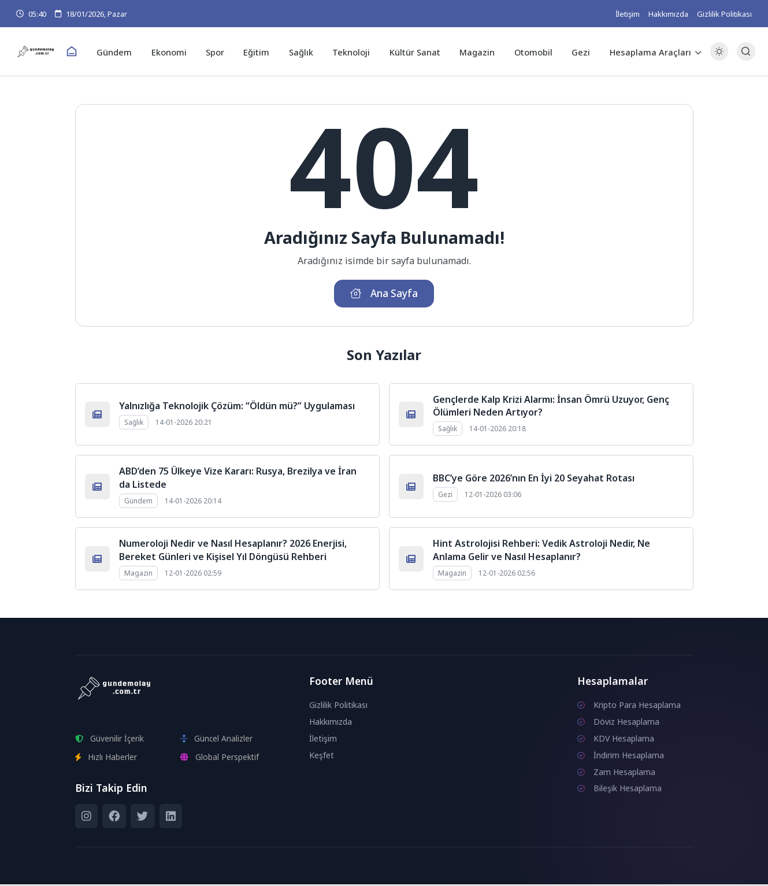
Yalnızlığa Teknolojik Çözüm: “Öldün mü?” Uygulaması (237, 407)
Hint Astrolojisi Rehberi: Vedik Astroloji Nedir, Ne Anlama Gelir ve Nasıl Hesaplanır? (541, 552)
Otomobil (528, 51)
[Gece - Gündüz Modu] (716, 58)
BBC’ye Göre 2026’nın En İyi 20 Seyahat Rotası (534, 479)
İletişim (627, 14)
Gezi (574, 51)
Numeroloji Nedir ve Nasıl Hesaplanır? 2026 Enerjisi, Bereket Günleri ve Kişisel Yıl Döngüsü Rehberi (233, 552)
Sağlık (302, 51)
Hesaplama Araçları (641, 51)
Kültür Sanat (413, 51)
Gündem (122, 51)
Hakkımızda (668, 14)
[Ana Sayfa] (81, 52)
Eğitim (260, 51)
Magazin (473, 51)
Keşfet (321, 756)
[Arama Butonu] (743, 52)
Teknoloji (351, 51)
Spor (219, 51)
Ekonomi (175, 51)
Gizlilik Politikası (724, 14)
